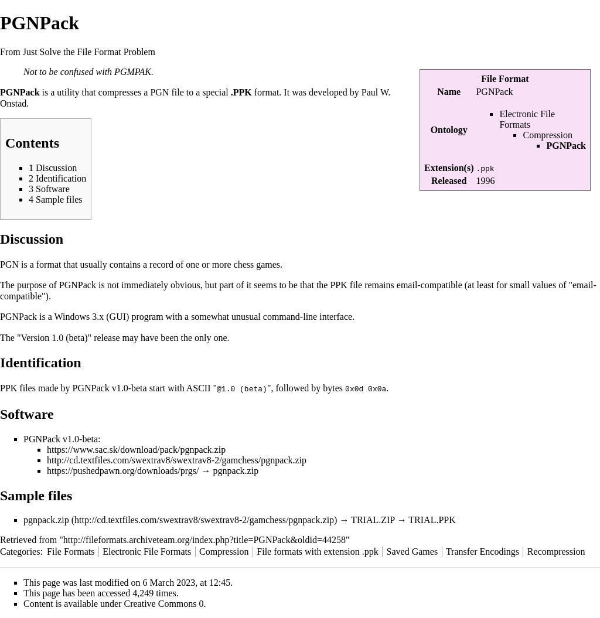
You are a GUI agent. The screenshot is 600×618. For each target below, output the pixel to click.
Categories (20, 551)
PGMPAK (132, 72)
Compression (547, 135)
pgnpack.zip (46, 519)
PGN (159, 92)
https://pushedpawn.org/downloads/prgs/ (123, 470)
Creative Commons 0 (164, 603)
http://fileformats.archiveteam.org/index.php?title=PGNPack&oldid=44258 (204, 539)
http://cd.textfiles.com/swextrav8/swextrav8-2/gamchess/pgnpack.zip (176, 460)
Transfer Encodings (482, 551)
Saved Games (412, 551)
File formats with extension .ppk (318, 551)
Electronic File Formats (527, 119)
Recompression (556, 551)
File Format (505, 79)
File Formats (70, 551)
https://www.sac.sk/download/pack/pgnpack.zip (136, 449)
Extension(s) (448, 168)
